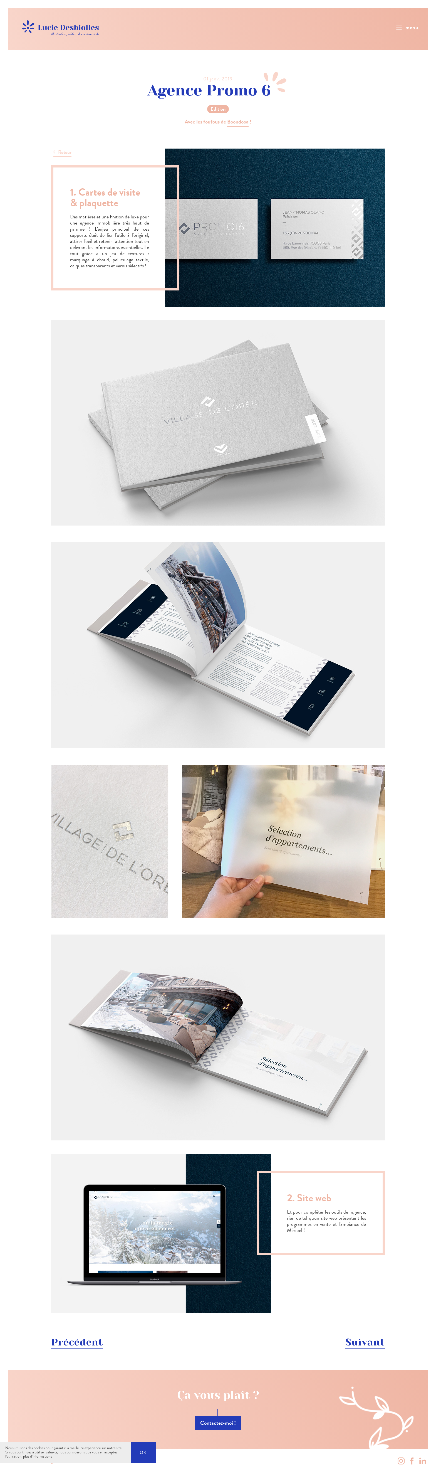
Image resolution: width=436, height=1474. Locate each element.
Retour (64, 152)
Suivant (365, 1342)
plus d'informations (37, 1456)
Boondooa (238, 122)
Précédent (77, 1342)
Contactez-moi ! (218, 1423)
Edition (218, 109)
